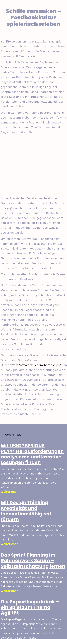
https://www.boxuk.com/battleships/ (35, 365)
